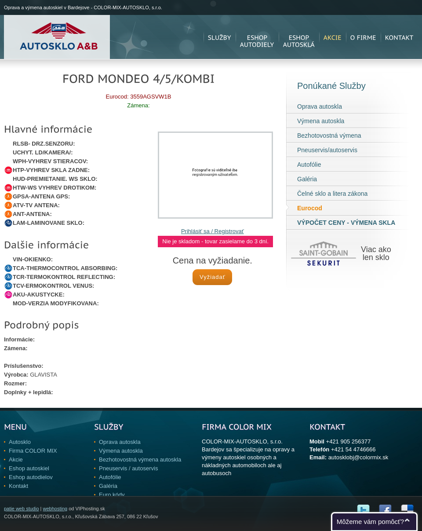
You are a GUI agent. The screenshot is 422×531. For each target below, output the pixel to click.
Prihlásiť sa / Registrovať (212, 231)
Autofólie (309, 164)
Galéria (307, 179)
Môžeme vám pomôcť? (370, 521)
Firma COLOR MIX (33, 450)
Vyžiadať (213, 277)
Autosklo (20, 442)
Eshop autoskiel (29, 468)
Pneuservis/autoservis (327, 150)
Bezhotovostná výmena (329, 135)
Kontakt (18, 486)
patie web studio (21, 508)
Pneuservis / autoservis (128, 468)
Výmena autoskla (320, 121)
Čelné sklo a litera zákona (332, 193)
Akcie (16, 459)
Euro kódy (112, 494)
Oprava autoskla (319, 106)
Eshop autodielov (31, 477)
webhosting (55, 508)
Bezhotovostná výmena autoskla (140, 459)
